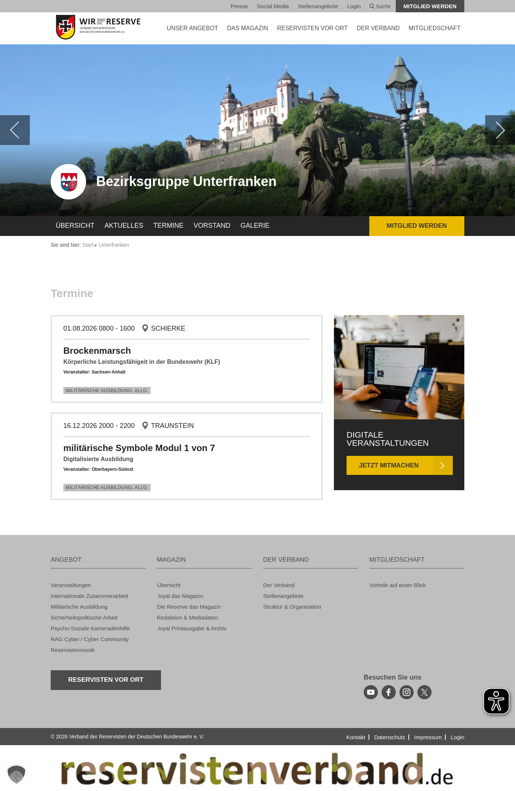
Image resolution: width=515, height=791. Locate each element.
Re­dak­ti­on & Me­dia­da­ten (187, 617)
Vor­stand (212, 225)
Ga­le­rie (254, 225)
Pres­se (239, 6)
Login (354, 6)
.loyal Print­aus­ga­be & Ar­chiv (192, 628)
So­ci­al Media (273, 6)
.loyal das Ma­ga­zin (180, 596)
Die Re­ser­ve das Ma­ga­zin (189, 607)
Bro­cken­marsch (97, 351)
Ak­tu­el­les (124, 225)
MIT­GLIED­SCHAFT (434, 28)
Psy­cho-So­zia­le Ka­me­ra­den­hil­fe (90, 628)
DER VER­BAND (378, 28)
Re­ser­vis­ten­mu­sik (73, 650)
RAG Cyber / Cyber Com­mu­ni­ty (90, 639)
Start (88, 245)
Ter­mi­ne (169, 225)
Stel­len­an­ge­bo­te (318, 6)
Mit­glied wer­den (430, 6)
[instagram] (406, 692)
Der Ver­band (278, 585)
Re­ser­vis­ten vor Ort (312, 28)
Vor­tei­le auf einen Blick (397, 585)
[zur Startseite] (98, 27)
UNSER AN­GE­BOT (192, 28)
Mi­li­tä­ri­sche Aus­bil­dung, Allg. (107, 390)
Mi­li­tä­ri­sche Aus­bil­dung (79, 607)
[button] (16, 774)
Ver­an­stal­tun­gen (71, 585)
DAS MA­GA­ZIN (247, 28)
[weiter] (500, 130)
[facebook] (389, 692)
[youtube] (371, 692)
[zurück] (15, 130)
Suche (380, 6)
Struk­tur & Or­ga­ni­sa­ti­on (292, 607)
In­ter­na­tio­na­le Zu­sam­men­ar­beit (89, 596)
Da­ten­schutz (389, 737)
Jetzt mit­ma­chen (389, 465)
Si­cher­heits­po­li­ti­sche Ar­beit (84, 617)
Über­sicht (75, 225)
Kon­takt (355, 737)
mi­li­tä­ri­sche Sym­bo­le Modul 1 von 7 (139, 448)
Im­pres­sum (428, 737)
